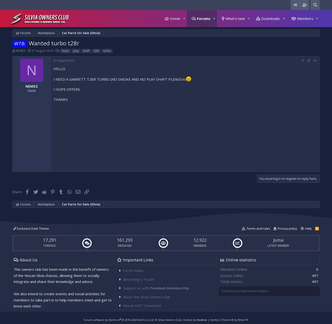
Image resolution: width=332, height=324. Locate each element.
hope (65, 51)
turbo (107, 51)
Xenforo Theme (229, 320)
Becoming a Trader (139, 279)
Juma (278, 240)
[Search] (315, 5)
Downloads (270, 18)
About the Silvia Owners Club (146, 296)
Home (175, 18)
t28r (96, 51)
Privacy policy (287, 228)
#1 (315, 61)
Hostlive (202, 320)
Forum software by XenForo (119, 320)
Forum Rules (133, 270)
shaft (86, 51)
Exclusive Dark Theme (31, 228)
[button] (184, 18)
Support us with (156, 288)
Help (308, 228)
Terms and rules (258, 228)
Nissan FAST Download (142, 305)
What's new (235, 18)
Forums (203, 18)
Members (305, 18)
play (76, 51)
